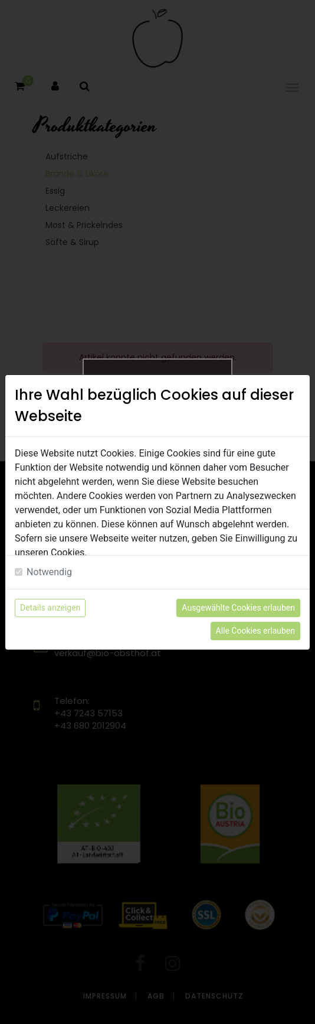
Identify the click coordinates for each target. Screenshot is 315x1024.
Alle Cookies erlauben (255, 630)
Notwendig (49, 572)
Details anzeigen (50, 607)
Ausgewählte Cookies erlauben (238, 607)
